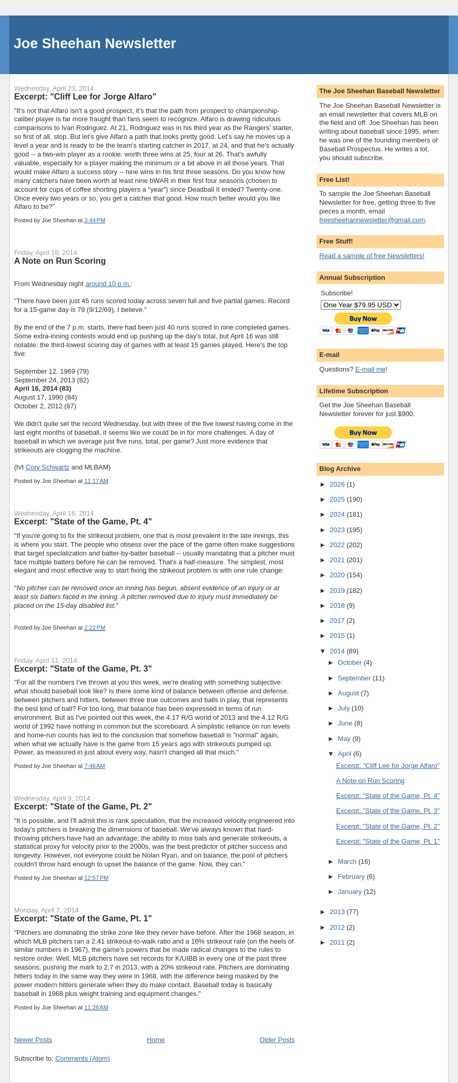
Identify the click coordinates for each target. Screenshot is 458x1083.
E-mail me (370, 369)
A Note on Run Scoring (60, 260)
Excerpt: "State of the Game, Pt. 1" (83, 918)
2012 (338, 927)
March (348, 861)
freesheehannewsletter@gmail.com (372, 220)
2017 (338, 620)
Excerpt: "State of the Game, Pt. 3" (83, 668)
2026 (338, 484)
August (349, 693)
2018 (338, 605)
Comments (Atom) (82, 1058)
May (345, 739)
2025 (338, 499)
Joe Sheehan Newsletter (94, 43)
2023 (338, 530)
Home (156, 1040)
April (345, 754)
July (345, 708)
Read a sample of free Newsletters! (371, 256)
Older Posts (277, 1040)
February (352, 876)
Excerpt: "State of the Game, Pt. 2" (83, 806)
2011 (338, 942)
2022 (338, 545)
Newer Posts (33, 1040)
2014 (338, 651)
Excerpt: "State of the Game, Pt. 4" (83, 521)
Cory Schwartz (48, 467)
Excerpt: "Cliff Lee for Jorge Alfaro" (85, 96)
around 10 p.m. (108, 284)
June (346, 723)
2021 (338, 560)
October (351, 662)
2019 (338, 590)
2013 (338, 912)
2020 (338, 575)
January (351, 891)
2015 (338, 635)
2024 (338, 514)
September (355, 678)
